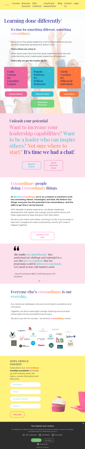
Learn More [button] (69, 94)
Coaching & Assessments (50, 4)
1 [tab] (39, 282)
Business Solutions (26, 4)
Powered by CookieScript (42, 447)
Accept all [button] (36, 440)
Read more (54, 431)
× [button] (83, 423)
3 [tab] (46, 282)
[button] (42, 444)
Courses (16, 3)
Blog (60, 3)
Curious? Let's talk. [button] (42, 236)
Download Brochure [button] (42, 104)
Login (76, 3)
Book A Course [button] (31, 165)
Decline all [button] (48, 440)
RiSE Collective (37, 4)
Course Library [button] (16, 94)
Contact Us (68, 4)
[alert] (42, 435)
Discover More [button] (42, 94)
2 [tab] (43, 282)
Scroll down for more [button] (53, 165)
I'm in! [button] (18, 415)
